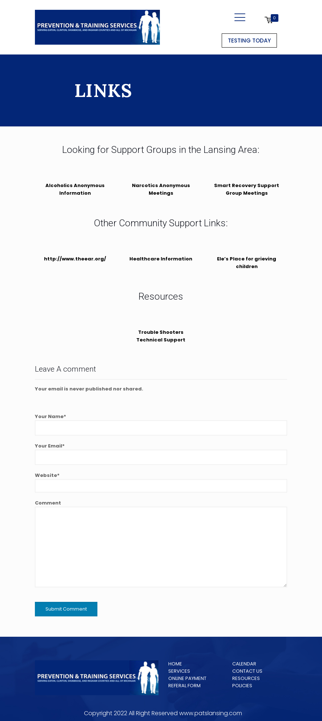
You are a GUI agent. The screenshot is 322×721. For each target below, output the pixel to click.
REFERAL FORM (184, 685)
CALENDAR (244, 663)
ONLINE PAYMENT (187, 678)
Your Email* (161, 453)
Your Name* (161, 424)
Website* (161, 482)
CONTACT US (247, 671)
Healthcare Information (160, 258)
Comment (161, 543)
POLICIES (242, 685)
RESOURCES (246, 678)
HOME (175, 663)
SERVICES (179, 671)
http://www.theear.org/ (75, 258)
